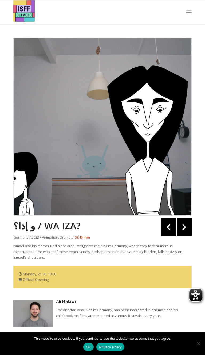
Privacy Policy (110, 347)
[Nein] (198, 343)
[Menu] (189, 12)
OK (88, 347)
